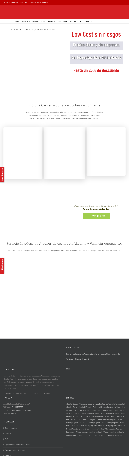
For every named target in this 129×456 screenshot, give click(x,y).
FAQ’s (7, 438)
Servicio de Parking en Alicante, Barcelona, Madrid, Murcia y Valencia (93, 353)
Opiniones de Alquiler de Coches (17, 444)
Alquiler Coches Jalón (102, 422)
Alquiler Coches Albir (94, 406)
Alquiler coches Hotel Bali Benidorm (85, 435)
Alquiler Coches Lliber (80, 425)
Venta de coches (2, 174)
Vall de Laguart (81, 431)
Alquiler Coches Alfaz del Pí (114, 406)
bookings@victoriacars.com (38, 2)
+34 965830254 (21, 2)
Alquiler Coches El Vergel (98, 431)
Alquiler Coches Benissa (102, 413)
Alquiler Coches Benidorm (81, 413)
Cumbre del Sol (103, 419)
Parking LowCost (2, 265)
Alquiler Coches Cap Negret (84, 419)
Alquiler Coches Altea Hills (95, 410)
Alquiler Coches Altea (75, 410)
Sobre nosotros (11, 427)
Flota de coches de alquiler (15, 450)
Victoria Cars (12, 413)
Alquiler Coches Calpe (105, 416)
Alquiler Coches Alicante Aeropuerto (80, 403)
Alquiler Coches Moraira (99, 425)
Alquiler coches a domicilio (111, 435)
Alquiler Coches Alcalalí (75, 406)
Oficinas (8, 433)
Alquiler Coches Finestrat (86, 416)
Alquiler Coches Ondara (81, 428)
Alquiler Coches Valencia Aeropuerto (110, 403)
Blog (68, 368)
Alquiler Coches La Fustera (82, 422)
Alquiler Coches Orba (100, 428)
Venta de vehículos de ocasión (78, 358)
